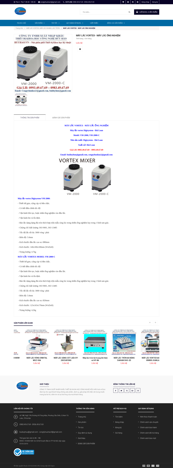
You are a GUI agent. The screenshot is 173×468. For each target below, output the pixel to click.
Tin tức (56, 23)
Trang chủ (21, 23)
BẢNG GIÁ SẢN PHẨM (116, 23)
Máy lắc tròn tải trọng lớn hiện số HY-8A (115, 359)
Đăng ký (155, 2)
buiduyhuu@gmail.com (29, 432)
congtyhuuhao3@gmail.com (50, 2)
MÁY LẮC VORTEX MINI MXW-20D (28, 359)
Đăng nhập (145, 2)
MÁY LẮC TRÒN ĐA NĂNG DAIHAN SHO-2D (144, 359)
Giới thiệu (94, 23)
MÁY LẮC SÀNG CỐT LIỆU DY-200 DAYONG (86, 359)
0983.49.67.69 (25, 424)
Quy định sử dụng (75, 23)
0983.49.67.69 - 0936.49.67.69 (83, 2)
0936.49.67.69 (38, 424)
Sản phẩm (40, 23)
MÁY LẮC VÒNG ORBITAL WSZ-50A (57, 359)
